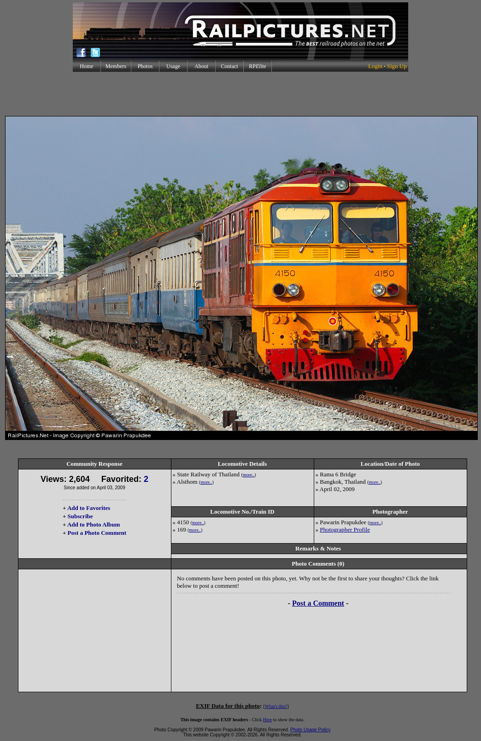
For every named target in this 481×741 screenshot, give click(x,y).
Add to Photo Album (93, 524)
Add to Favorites (88, 507)
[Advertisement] (240, 94)
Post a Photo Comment (97, 532)
